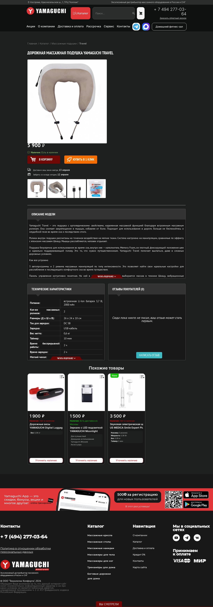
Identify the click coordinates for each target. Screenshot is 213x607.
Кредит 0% (139, 554)
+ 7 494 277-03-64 (170, 11)
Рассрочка (93, 26)
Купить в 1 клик (80, 159)
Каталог (137, 541)
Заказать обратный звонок (173, 18)
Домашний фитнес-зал (169, 26)
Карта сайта (140, 567)
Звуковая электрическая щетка (129, 424)
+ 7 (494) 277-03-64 (23, 537)
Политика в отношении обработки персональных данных (25, 550)
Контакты (123, 26)
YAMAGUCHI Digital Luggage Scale (50, 427)
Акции (30, 26)
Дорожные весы (40, 424)
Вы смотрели (109, 604)
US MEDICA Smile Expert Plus (127, 427)
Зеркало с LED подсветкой (86, 427)
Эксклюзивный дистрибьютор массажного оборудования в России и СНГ (148, 2)
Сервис (109, 26)
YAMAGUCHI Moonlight (84, 431)
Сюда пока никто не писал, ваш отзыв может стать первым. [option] (147, 319)
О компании (46, 26)
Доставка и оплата (71, 26)
